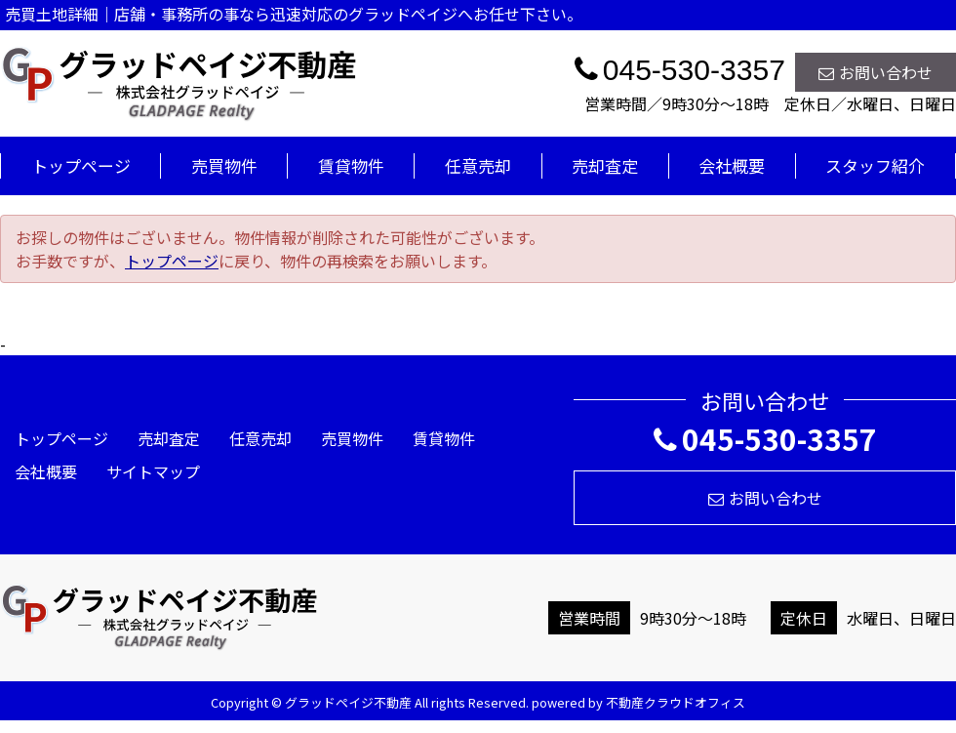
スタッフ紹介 (875, 165)
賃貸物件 (351, 165)
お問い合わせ (875, 72)
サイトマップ (153, 471)
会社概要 (731, 165)
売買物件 (224, 165)
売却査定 (605, 165)
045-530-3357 (765, 438)
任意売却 (478, 165)
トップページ (81, 165)
